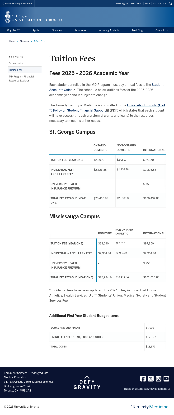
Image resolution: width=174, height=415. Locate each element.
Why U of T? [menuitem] (13, 30)
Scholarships (16, 63)
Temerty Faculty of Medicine (17, 3)
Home (12, 41)
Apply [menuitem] (36, 30)
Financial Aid (16, 56)
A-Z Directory (159, 3)
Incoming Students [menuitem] (109, 30)
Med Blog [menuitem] (137, 30)
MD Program (122, 3)
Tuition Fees (15, 69)
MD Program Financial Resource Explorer (21, 78)
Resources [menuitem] (80, 30)
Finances (24, 41)
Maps (147, 3)
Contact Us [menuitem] (161, 30)
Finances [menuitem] (57, 30)
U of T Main (136, 3)
